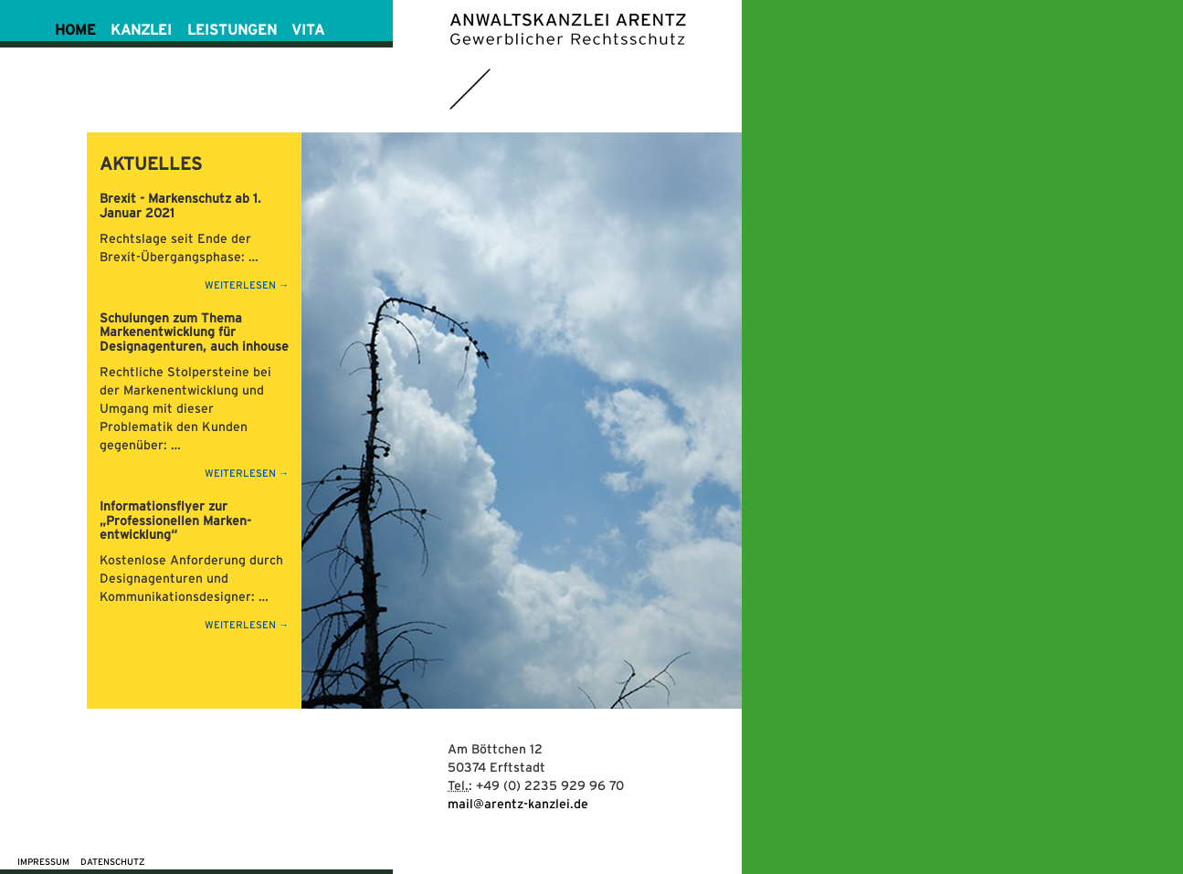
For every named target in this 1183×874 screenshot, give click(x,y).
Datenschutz (112, 862)
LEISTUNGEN (232, 29)
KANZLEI (141, 29)
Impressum (43, 862)
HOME (75, 29)
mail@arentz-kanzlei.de (518, 803)
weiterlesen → (247, 284)
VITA (307, 29)
